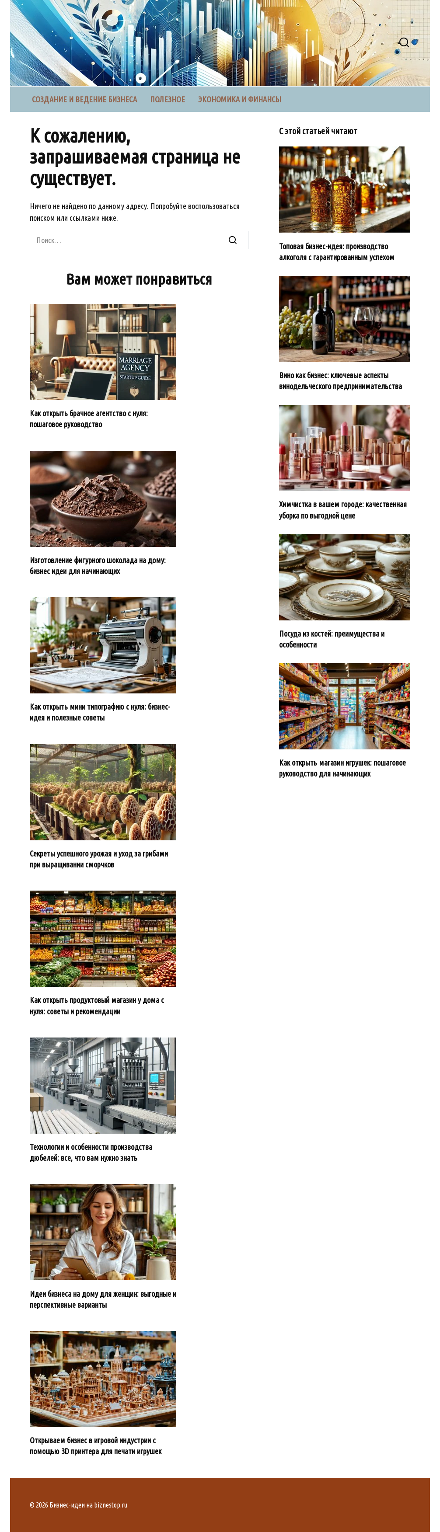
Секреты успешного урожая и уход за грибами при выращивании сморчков (99, 859)
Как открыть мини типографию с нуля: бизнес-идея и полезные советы (100, 712)
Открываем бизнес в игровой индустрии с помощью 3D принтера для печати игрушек (95, 1445)
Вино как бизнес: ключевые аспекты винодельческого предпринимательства (340, 380)
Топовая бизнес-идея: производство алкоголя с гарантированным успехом (337, 251)
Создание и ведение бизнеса (84, 99)
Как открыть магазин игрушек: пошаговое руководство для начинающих (342, 768)
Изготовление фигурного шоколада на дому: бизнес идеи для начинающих (98, 565)
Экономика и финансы (239, 99)
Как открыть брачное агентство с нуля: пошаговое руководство (89, 418)
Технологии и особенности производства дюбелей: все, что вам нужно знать (91, 1152)
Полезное (167, 99)
